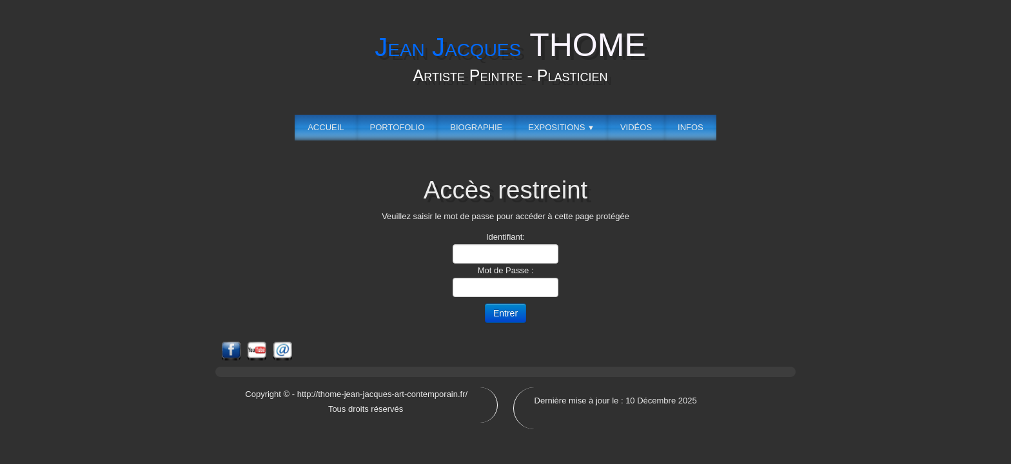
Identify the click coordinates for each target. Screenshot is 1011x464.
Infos (690, 127)
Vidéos (636, 127)
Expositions (561, 127)
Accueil (326, 127)
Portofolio (397, 127)
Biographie (476, 127)
